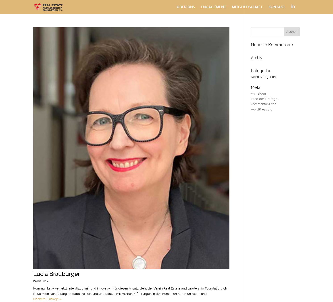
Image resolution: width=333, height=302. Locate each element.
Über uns (186, 7)
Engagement (213, 7)
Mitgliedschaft (247, 7)
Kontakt (276, 7)
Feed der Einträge (264, 99)
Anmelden (258, 93)
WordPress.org (262, 109)
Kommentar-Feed (264, 104)
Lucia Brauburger (56, 274)
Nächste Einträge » (47, 299)
